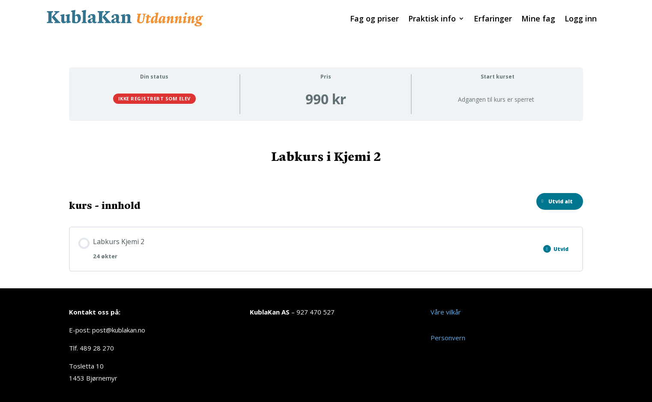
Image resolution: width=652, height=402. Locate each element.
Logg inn (581, 19)
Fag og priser (374, 19)
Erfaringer (493, 19)
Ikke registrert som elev (154, 98)
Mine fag (538, 19)
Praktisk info (432, 19)
